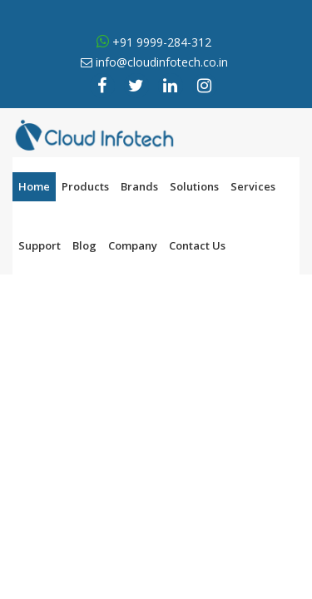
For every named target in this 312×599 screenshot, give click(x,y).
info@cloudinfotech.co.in (162, 62)
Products (85, 186)
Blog (84, 245)
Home (34, 186)
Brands (139, 186)
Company (132, 245)
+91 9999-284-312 (160, 42)
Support (39, 245)
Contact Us (197, 245)
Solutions (194, 186)
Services (252, 186)
